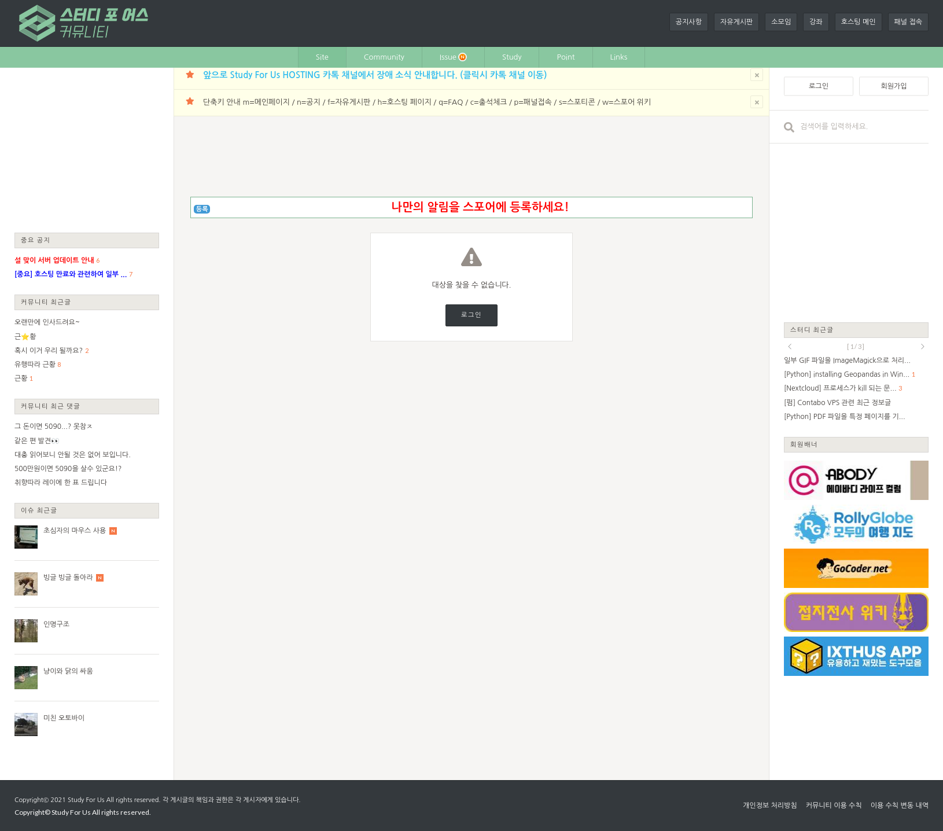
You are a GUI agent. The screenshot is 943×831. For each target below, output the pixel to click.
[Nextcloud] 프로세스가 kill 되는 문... (840, 388)
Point (565, 57)
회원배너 (804, 444)
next (923, 346)
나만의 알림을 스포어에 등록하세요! (480, 207)
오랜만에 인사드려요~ (47, 322)
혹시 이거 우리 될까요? (48, 350)
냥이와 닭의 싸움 (68, 671)
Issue (453, 57)
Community (384, 57)
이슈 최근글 (39, 510)
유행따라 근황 (35, 364)
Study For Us (86, 800)
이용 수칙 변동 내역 (900, 805)
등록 (202, 209)
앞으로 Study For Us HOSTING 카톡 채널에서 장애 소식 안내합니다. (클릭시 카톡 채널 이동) (375, 75)
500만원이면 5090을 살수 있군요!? (67, 468)
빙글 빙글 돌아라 (68, 577)
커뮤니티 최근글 (46, 302)
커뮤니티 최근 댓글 (50, 406)
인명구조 (56, 624)
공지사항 (689, 22)
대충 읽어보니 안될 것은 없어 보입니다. (72, 454)
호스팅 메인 (858, 22)
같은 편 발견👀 (37, 440)
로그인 (471, 315)
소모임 (781, 22)
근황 (21, 378)
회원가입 (894, 86)
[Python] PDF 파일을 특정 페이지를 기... (844, 416)
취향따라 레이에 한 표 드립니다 (60, 482)
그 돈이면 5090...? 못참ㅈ (53, 426)
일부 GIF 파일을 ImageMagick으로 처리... (847, 360)
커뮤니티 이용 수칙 (834, 805)
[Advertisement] (86, 149)
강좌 (816, 22)
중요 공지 (36, 240)
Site (322, 57)
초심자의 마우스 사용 (74, 530)
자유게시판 (736, 22)
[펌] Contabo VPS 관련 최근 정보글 (837, 402)
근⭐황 (25, 336)
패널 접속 (908, 22)
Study (512, 57)
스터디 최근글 (812, 329)
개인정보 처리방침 (770, 805)
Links (619, 57)
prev (789, 346)
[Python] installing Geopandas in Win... (846, 374)
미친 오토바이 (63, 718)
